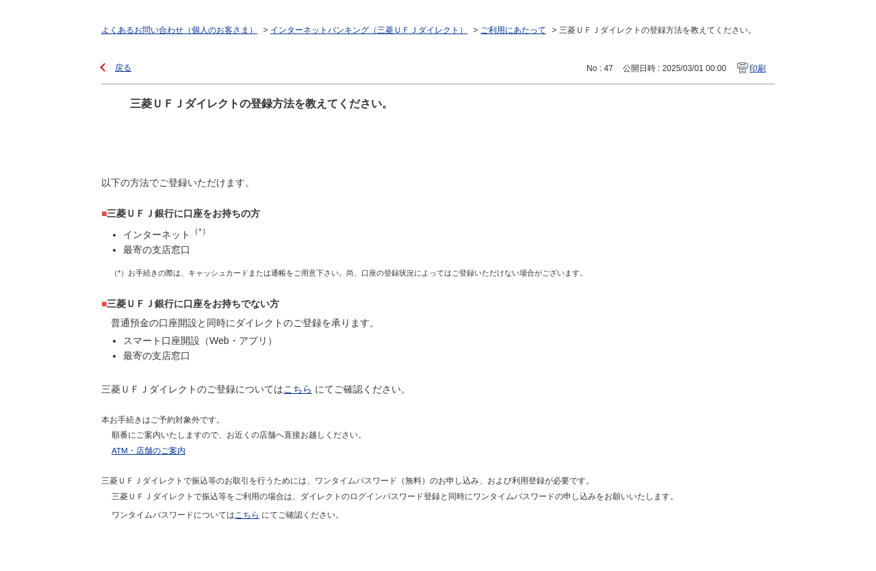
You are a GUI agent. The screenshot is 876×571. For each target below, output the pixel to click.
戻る (123, 67)
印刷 (757, 68)
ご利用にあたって (513, 30)
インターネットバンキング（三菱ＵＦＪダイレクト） (368, 30)
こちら (297, 389)
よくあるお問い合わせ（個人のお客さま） (179, 30)
